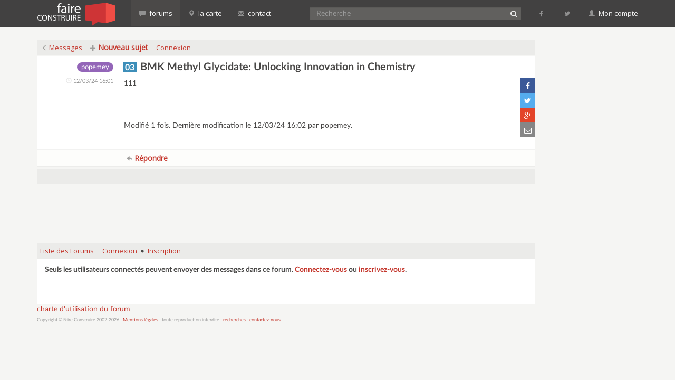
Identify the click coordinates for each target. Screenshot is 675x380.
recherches (234, 320)
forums (155, 13)
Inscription (164, 250)
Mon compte (613, 13)
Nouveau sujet (119, 47)
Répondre (147, 158)
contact (254, 13)
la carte (205, 13)
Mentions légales (140, 320)
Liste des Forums (67, 250)
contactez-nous (265, 320)
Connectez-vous (321, 269)
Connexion (173, 47)
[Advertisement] (286, 208)
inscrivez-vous (382, 269)
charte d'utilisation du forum (83, 309)
